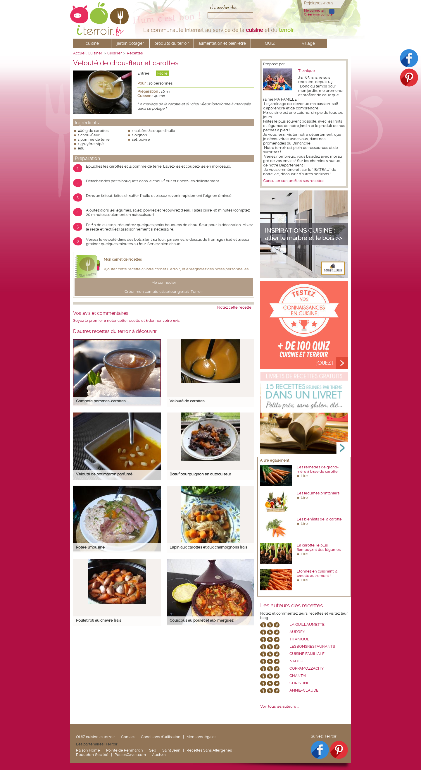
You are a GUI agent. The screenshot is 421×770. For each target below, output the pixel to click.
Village (308, 43)
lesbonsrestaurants (312, 646)
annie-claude (303, 690)
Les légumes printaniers (318, 493)
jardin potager (130, 43)
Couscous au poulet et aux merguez (201, 620)
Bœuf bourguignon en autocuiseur (200, 474)
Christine (299, 683)
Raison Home (88, 750)
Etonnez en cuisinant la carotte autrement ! (317, 573)
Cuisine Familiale (307, 654)
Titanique (306, 70)
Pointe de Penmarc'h (124, 750)
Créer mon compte (318, 14)
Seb (152, 750)
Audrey (297, 632)
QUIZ (270, 43)
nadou (296, 661)
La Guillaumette (307, 624)
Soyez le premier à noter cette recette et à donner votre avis (126, 320)
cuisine (92, 43)
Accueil (79, 53)
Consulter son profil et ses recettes (293, 180)
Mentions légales (201, 737)
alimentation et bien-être (222, 43)
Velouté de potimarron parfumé (104, 474)
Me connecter (314, 11)
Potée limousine (90, 547)
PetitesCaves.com (130, 754)
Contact (128, 737)
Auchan (159, 754)
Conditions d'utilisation (160, 737)
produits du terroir (171, 43)
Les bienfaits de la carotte (319, 519)
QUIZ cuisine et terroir (95, 737)
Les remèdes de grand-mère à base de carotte (318, 469)
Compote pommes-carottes (100, 401)
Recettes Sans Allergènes (209, 750)
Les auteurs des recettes (291, 605)
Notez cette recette (234, 307)
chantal (298, 675)
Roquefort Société (92, 754)
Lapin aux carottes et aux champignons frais (208, 547)
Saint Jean (171, 750)
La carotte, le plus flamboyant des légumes (319, 547)
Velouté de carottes (187, 401)
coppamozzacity (306, 668)
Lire (304, 476)
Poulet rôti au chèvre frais (98, 620)
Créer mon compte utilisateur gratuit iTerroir (164, 291)
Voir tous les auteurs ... (279, 706)
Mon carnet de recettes (123, 259)
